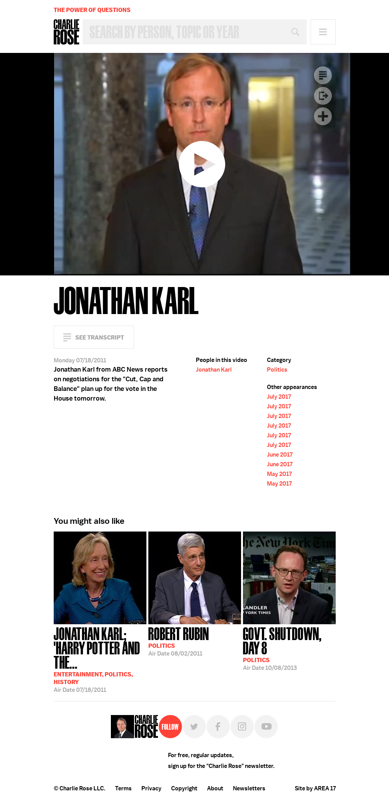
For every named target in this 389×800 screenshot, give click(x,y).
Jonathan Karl (214, 370)
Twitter (194, 726)
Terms (123, 788)
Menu (323, 31)
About (215, 788)
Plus (323, 116)
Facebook (218, 726)
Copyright (184, 788)
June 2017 (279, 455)
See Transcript (99, 337)
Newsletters (249, 788)
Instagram (242, 726)
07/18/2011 (100, 659)
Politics (277, 370)
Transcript (323, 75)
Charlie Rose (66, 32)
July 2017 (279, 397)
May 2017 (279, 474)
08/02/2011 (178, 640)
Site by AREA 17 (315, 788)
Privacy (151, 788)
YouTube (266, 726)
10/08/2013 (289, 648)
